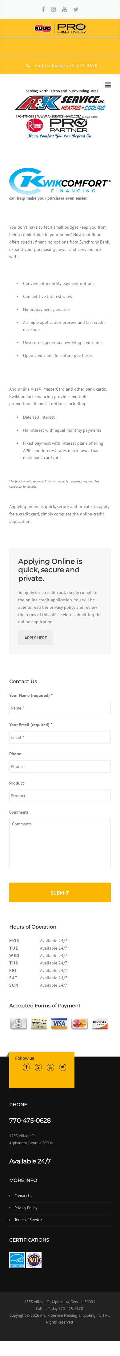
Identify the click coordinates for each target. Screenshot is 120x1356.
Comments (19, 812)
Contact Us (23, 1195)
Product (16, 783)
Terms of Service (28, 1219)
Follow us (24, 1058)
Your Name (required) (31, 695)
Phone (15, 753)
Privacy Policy (25, 1207)
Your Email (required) (30, 724)
